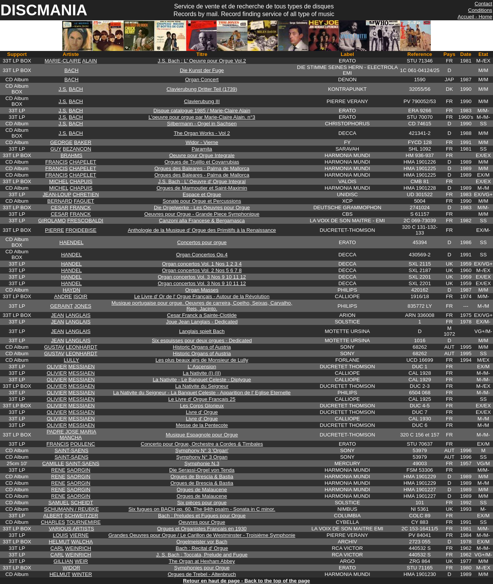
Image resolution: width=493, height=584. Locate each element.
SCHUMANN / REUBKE (71, 509)
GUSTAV (54, 347)
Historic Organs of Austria (202, 347)
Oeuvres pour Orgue (201, 522)
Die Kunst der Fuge (202, 70)
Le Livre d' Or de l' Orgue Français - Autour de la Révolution (202, 296)
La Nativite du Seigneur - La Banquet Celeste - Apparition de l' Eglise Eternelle (202, 392)
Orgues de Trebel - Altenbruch (202, 574)
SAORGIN (78, 470)
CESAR (59, 207)
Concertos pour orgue (202, 242)
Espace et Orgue (202, 194)
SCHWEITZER (81, 515)
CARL (57, 548)
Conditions (480, 10)
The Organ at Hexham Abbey (202, 561)
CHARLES (53, 522)
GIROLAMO (52, 220)
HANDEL (71, 255)
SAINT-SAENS (71, 450)
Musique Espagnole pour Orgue (202, 435)
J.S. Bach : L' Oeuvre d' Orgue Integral (202, 181)
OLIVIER (57, 366)
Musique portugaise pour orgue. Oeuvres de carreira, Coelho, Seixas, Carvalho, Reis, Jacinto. (202, 306)
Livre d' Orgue (202, 412)
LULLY (71, 360)
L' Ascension (202, 366)
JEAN (57, 315)
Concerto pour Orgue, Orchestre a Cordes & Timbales (202, 444)
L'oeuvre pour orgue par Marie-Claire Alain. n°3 (201, 117)
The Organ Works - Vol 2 (202, 133)
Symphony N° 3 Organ (202, 457)
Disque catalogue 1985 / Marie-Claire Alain (202, 110)
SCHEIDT (82, 502)
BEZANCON (77, 149)
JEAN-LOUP (57, 194)
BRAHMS (71, 155)
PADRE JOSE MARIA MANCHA (71, 434)
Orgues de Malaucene (202, 489)
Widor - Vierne (202, 142)
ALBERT (53, 515)
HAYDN (71, 290)
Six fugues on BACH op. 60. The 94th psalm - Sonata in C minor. (202, 509)
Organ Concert (201, 79)
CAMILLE (53, 463)
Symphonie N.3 (202, 463)
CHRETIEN (86, 194)
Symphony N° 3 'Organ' (202, 450)
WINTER (82, 574)
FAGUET (84, 201)
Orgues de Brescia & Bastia (201, 476)
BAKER (82, 142)
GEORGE (61, 142)
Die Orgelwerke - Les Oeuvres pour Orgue (202, 207)
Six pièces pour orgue (202, 502)
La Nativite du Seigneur (202, 386)
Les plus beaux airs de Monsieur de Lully (201, 360)
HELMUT (59, 542)
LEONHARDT (81, 347)
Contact (483, 4)
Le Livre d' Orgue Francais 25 (202, 399)
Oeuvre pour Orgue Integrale (201, 155)
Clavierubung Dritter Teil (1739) (202, 89)
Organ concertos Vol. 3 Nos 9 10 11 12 (202, 277)
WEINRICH (78, 548)
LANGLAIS (78, 315)
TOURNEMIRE (83, 522)
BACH (71, 70)
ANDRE (63, 296)
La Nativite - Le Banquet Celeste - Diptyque (202, 379)
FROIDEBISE (81, 230)
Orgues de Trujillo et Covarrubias (202, 162)
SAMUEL (58, 502)
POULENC (82, 444)
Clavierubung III (201, 101)
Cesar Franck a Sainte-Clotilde (202, 315)
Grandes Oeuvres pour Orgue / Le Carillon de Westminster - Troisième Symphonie (202, 535)
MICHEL (58, 181)
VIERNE (79, 535)
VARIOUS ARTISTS (71, 529)
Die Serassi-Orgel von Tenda (201, 470)
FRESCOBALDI (85, 220)
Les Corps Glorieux (202, 405)
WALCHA (82, 542)
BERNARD (59, 201)
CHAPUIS (81, 181)
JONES (82, 306)
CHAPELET (82, 162)
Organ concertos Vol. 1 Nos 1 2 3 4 (201, 264)
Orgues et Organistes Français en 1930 (201, 529)
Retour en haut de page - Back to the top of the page (246, 581)
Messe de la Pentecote (202, 425)
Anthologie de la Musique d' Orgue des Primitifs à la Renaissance (202, 230)
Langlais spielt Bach (202, 331)
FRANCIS (56, 162)
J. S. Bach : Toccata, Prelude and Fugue (201, 555)
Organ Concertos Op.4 (202, 255)
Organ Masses (202, 290)
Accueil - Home (475, 17)
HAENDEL (71, 242)
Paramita (201, 149)
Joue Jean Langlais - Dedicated (202, 322)
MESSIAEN (81, 366)
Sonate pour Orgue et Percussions (202, 201)
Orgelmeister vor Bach (202, 542)
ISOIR (80, 296)
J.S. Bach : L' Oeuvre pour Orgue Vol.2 (202, 61)
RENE (58, 470)
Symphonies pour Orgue (201, 568)
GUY (55, 149)
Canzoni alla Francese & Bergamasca (202, 220)
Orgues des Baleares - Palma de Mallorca (201, 168)
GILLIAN (63, 561)
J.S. (63, 89)
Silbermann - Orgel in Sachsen (202, 123)
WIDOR (71, 568)
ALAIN (89, 61)
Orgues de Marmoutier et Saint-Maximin (202, 188)
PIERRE (54, 230)
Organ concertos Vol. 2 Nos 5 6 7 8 (201, 270)
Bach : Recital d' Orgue (202, 548)
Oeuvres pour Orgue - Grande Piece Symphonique (201, 214)
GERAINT (61, 306)
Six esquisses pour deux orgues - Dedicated (202, 340)
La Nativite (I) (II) (202, 373)
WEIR (81, 561)
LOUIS (60, 535)
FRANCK (80, 207)
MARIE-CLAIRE (63, 61)
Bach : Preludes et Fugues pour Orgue (202, 515)
